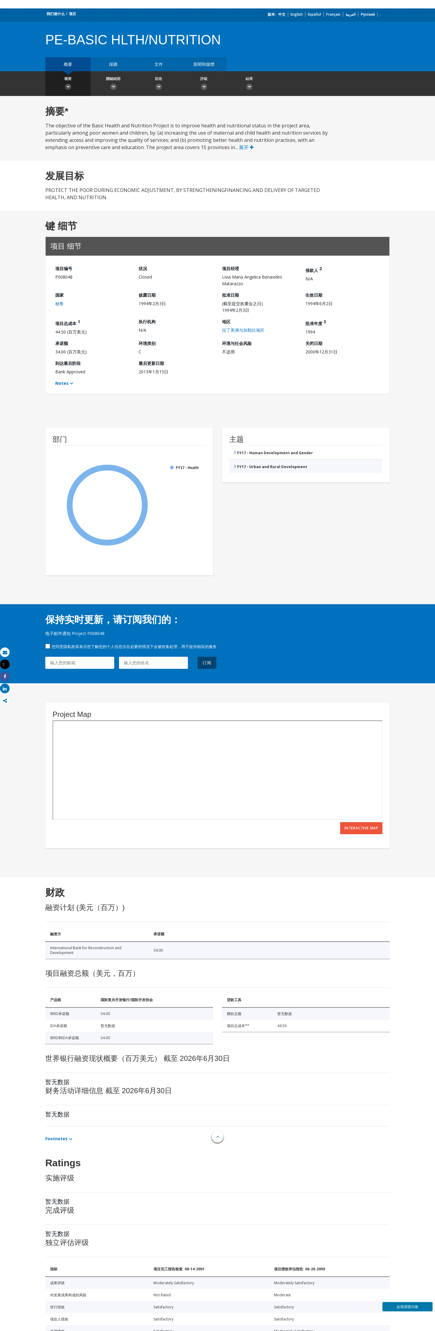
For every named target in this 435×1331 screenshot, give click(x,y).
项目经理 (230, 268)
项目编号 (63, 268)
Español (314, 14)
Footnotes (56, 1138)
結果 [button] (249, 84)
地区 (226, 321)
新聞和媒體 (203, 64)
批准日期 (230, 295)
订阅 (206, 663)
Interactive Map (361, 828)
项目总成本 (67, 322)
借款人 (313, 269)
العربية (351, 14)
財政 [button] (158, 84)
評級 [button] (204, 84)
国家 (59, 295)
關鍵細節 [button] (113, 84)
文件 (158, 64)
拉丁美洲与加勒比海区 (243, 330)
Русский (368, 14)
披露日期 (147, 295)
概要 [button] (68, 84)
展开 (246, 147)
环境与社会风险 (237, 343)
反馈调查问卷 (407, 1306)
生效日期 (313, 295)
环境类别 (147, 343)
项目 (72, 13)
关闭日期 (313, 343)
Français (333, 14)
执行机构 (147, 321)
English (297, 14)
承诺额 (61, 343)
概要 (68, 64)
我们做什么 (56, 13)
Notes (62, 383)
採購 (113, 64)
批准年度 (315, 322)
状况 (143, 268)
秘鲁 (59, 303)
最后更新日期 (151, 363)
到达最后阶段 (68, 363)
